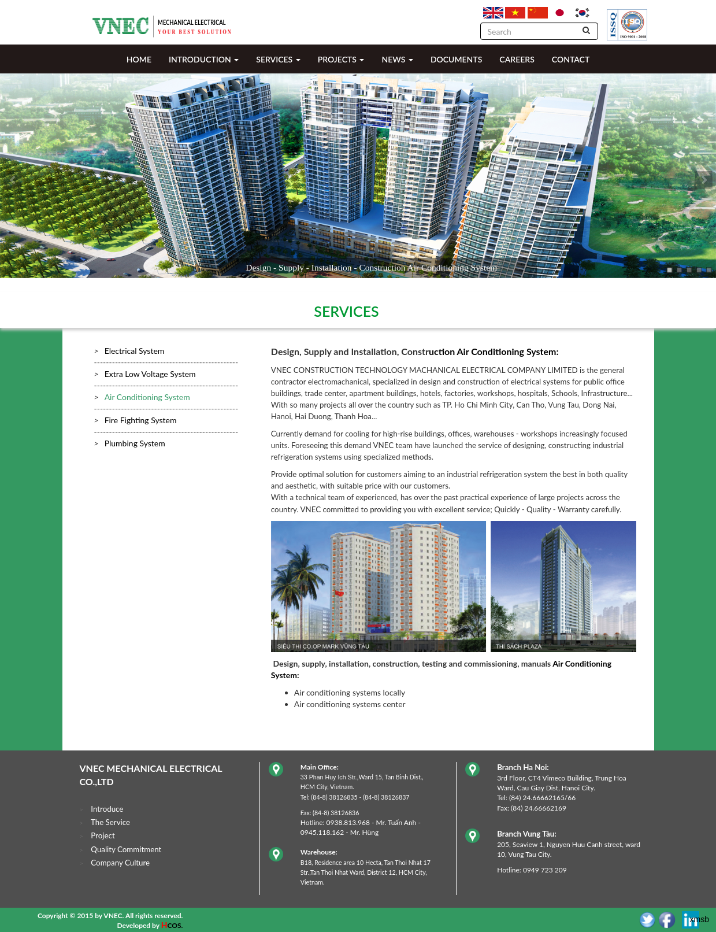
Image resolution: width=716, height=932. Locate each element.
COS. (175, 925)
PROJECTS (341, 59)
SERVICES (278, 59)
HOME (139, 59)
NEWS (397, 59)
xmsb (699, 919)
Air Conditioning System (147, 397)
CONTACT (570, 59)
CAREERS (516, 59)
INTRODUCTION (204, 59)
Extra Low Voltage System (150, 374)
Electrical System (135, 351)
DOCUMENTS (456, 59)
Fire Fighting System (141, 420)
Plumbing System (135, 443)
